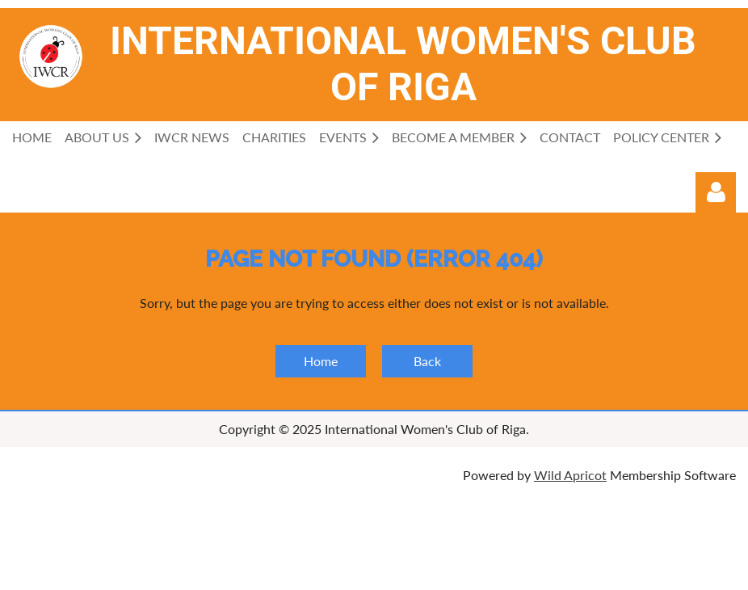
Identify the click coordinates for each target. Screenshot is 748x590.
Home (321, 361)
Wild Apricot (570, 475)
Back (427, 361)
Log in (715, 192)
